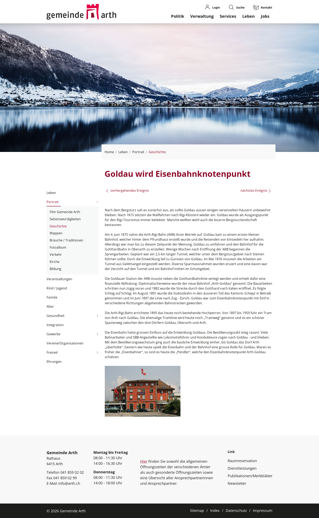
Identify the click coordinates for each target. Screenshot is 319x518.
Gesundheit (55, 315)
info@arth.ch (69, 483)
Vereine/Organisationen (65, 343)
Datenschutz (236, 510)
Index (215, 510)
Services (228, 16)
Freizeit (52, 352)
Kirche (54, 261)
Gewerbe (53, 334)
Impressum (262, 510)
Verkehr (56, 254)
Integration (55, 325)
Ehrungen (54, 361)
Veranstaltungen (59, 279)
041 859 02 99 (65, 477)
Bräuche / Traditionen (66, 240)
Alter (50, 306)
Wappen (56, 233)
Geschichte (58, 227)
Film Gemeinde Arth (65, 212)
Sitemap (197, 510)
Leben (248, 16)
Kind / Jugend (57, 288)
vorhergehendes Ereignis (127, 190)
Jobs (265, 16)
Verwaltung (202, 16)
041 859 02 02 (72, 472)
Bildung (55, 269)
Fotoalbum (58, 247)
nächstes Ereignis (255, 190)
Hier (143, 461)
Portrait (53, 202)
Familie (52, 297)
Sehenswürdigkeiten (65, 219)
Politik (177, 16)
